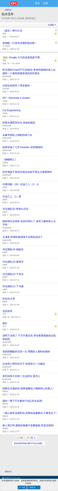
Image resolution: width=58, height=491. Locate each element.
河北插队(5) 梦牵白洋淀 (15, 209)
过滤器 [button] (51, 25)
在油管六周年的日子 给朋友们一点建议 (23, 363)
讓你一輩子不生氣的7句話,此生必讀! (22, 401)
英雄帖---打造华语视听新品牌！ (19, 43)
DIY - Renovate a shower (16, 98)
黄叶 (4, 323)
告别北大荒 (8, 298)
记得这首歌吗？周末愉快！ (17, 85)
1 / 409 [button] (20, 438)
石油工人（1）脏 (11, 196)
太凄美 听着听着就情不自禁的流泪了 (22, 237)
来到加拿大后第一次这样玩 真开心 (21, 376)
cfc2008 (5, 89)
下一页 (31, 438)
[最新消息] (52, 3)
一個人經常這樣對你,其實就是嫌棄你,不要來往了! (29, 413)
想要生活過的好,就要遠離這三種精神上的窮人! (27, 388)
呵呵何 (5, 391)
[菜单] (5, 3)
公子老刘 (6, 46)
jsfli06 (4, 187)
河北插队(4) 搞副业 (13, 249)
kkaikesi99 (6, 76)
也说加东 (7, 311)
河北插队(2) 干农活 (13, 274)
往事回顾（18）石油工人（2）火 (20, 184)
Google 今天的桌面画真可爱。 (25, 57)
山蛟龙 (5, 163)
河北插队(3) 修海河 (13, 261)
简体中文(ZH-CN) (11, 478)
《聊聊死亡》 (9, 159)
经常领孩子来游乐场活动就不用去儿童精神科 (27, 172)
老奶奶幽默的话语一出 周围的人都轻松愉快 (26, 351)
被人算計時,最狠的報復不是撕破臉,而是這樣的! (28, 425)
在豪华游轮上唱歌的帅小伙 (17, 135)
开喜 (4, 61)
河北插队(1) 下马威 (13, 286)
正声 (4, 314)
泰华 (4, 34)
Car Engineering (11, 110)
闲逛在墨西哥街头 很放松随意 (18, 122)
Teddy (4, 101)
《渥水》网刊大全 (12, 30)
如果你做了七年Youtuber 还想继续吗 (22, 147)
